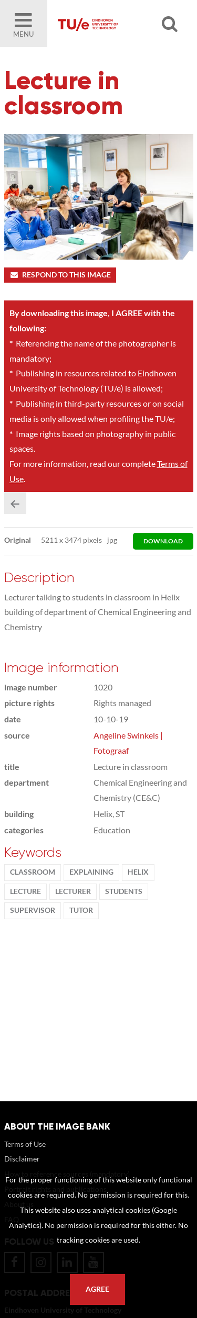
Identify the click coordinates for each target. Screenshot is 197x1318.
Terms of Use (25, 1144)
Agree (97, 1289)
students (123, 891)
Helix (138, 872)
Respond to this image (60, 275)
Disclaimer (22, 1158)
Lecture (25, 891)
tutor (81, 910)
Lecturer (73, 891)
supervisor (32, 910)
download (163, 541)
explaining (91, 872)
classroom (32, 872)
